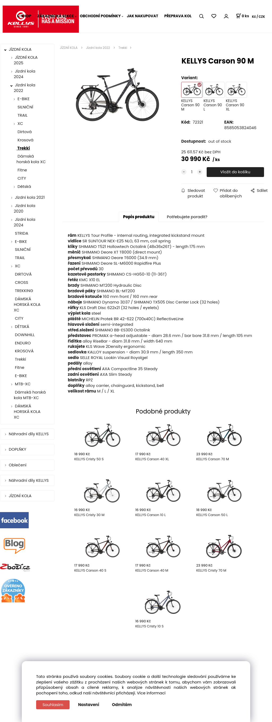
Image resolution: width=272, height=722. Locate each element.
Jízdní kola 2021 (30, 197)
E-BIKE (23, 99)
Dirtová (24, 131)
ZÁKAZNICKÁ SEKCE (55, 16)
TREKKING (23, 290)
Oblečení (18, 465)
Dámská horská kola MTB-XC (30, 394)
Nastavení (88, 704)
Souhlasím (52, 704)
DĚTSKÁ (22, 326)
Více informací (151, 693)
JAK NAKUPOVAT (142, 16)
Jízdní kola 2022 (24, 87)
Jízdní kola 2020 (24, 208)
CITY (21, 178)
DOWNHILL (24, 334)
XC (20, 123)
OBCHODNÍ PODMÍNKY (100, 16)
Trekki (23, 148)
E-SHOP (24, 16)
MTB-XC (23, 384)
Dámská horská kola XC (31, 158)
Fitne (21, 170)
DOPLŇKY (18, 449)
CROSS (21, 282)
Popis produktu (138, 216)
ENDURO (22, 343)
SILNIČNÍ (24, 107)
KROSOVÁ (24, 351)
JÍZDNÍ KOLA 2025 (26, 60)
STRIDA (21, 233)
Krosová (24, 140)
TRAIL (21, 115)
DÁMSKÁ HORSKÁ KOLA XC (27, 304)
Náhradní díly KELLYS (29, 434)
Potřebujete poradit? (187, 216)
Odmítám (122, 704)
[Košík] (242, 16)
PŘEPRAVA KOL (178, 16)
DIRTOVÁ (23, 274)
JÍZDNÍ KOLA (21, 49)
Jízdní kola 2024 (24, 73)
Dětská (24, 186)
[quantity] (191, 172)
